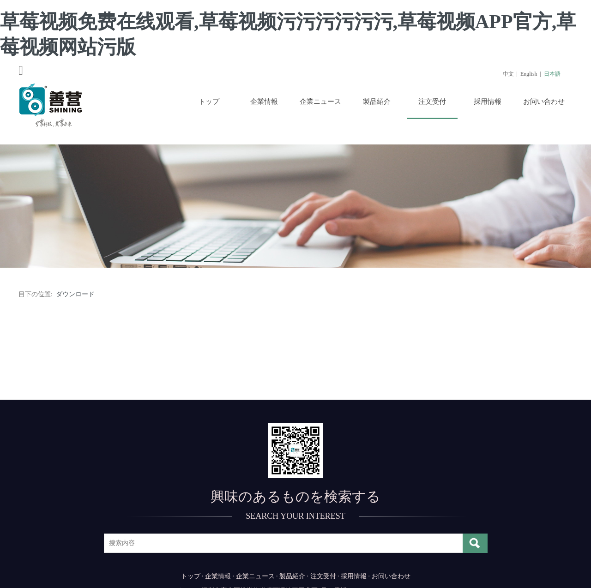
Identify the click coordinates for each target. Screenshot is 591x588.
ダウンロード (75, 294)
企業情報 (264, 101)
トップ (209, 101)
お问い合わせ (544, 101)
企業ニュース (320, 101)
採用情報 (487, 101)
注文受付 (432, 101)
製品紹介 (377, 101)
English (528, 74)
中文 (508, 74)
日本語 (552, 74)
